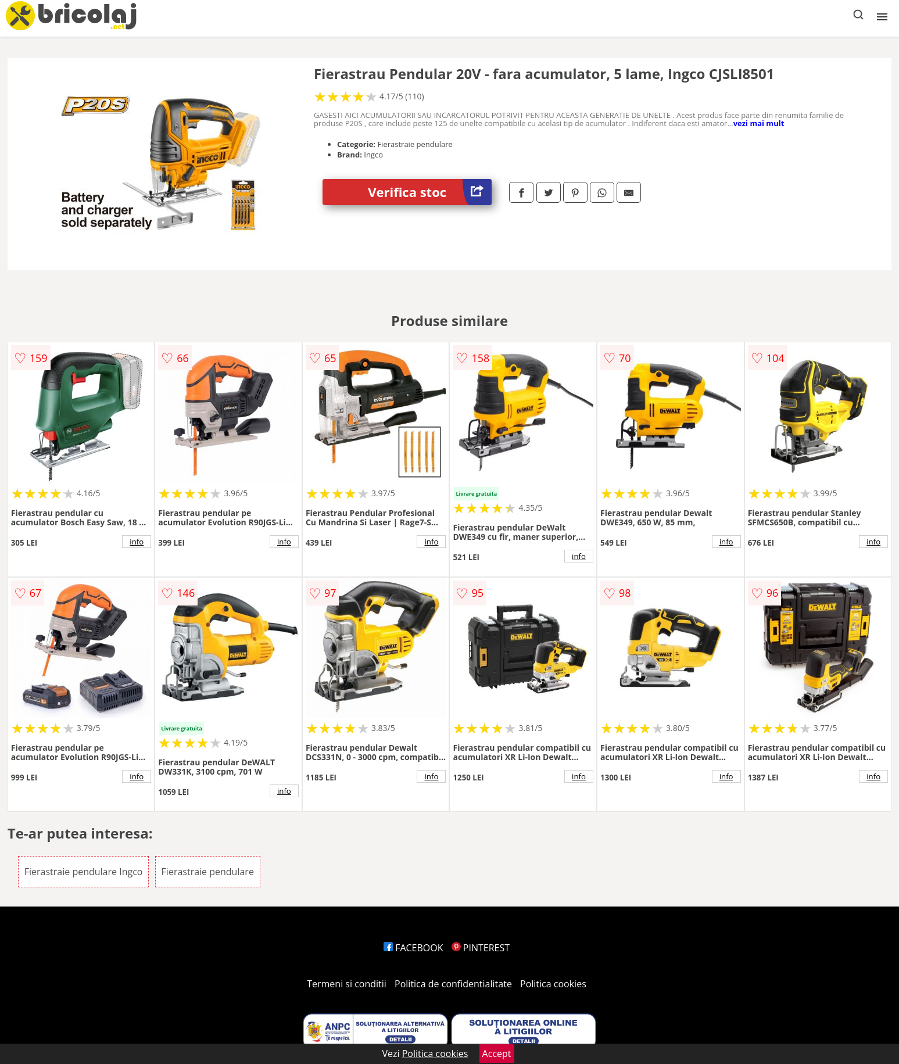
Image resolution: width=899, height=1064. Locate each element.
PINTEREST (481, 947)
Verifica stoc (430, 192)
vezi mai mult (759, 123)
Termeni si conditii (346, 983)
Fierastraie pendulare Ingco (83, 871)
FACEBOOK (413, 947)
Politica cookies (553, 983)
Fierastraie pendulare (208, 871)
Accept (496, 1053)
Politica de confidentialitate (453, 983)
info (137, 541)
